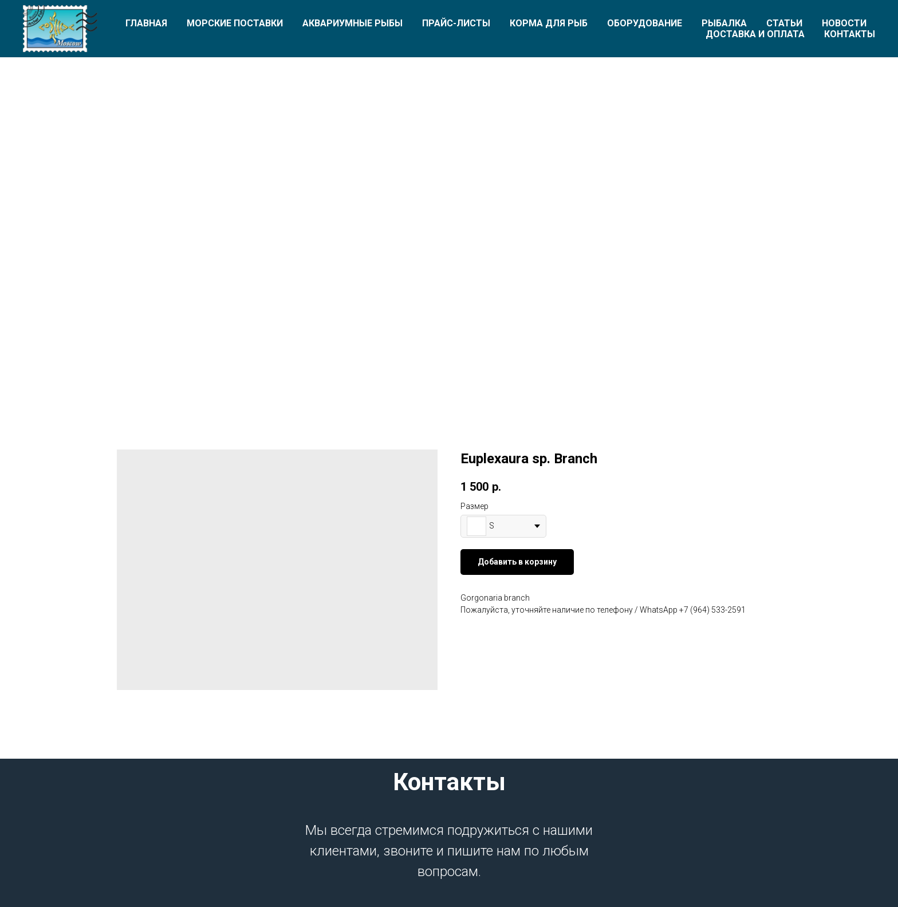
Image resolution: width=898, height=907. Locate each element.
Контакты (849, 34)
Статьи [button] (784, 23)
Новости (844, 23)
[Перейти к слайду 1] (449, 363)
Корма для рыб (549, 23)
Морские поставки (235, 23)
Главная (146, 23)
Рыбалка (724, 23)
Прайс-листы (456, 23)
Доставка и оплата (755, 34)
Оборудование (644, 23)
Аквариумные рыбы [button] (352, 23)
